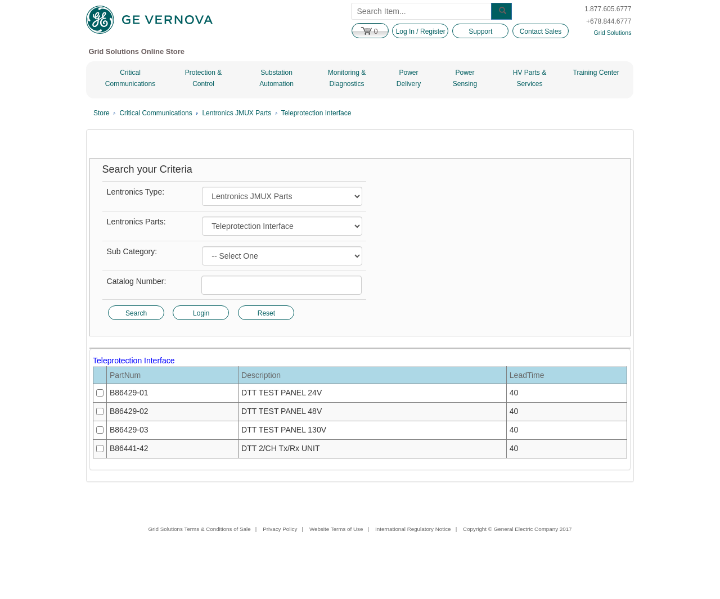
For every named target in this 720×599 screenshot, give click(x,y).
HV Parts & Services (529, 78)
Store (101, 113)
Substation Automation (276, 78)
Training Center (596, 72)
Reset (266, 313)
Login (201, 313)
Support (480, 31)
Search (136, 313)
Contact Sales (541, 31)
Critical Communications (130, 78)
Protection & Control (203, 78)
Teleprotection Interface (316, 113)
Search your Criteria (147, 169)
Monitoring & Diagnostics (347, 78)
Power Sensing (465, 78)
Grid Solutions (613, 32)
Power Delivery (409, 78)
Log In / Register (421, 31)
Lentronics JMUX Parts (236, 113)
